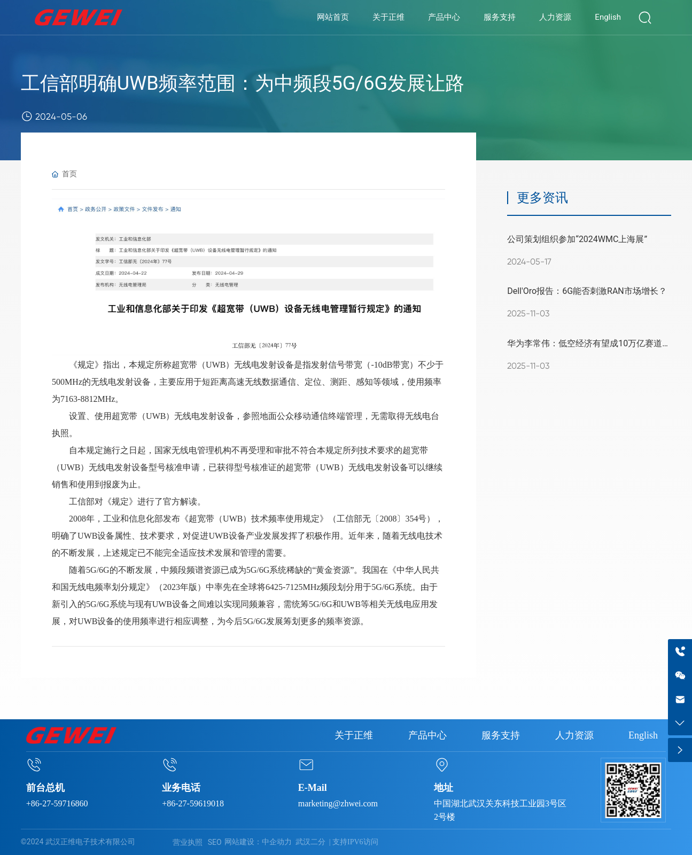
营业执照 (188, 842)
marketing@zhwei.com (338, 803)
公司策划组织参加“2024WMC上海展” (577, 239)
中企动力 (277, 842)
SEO (215, 842)
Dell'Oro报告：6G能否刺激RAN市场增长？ (587, 291)
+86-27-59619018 (193, 803)
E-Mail (312, 787)
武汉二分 (310, 842)
